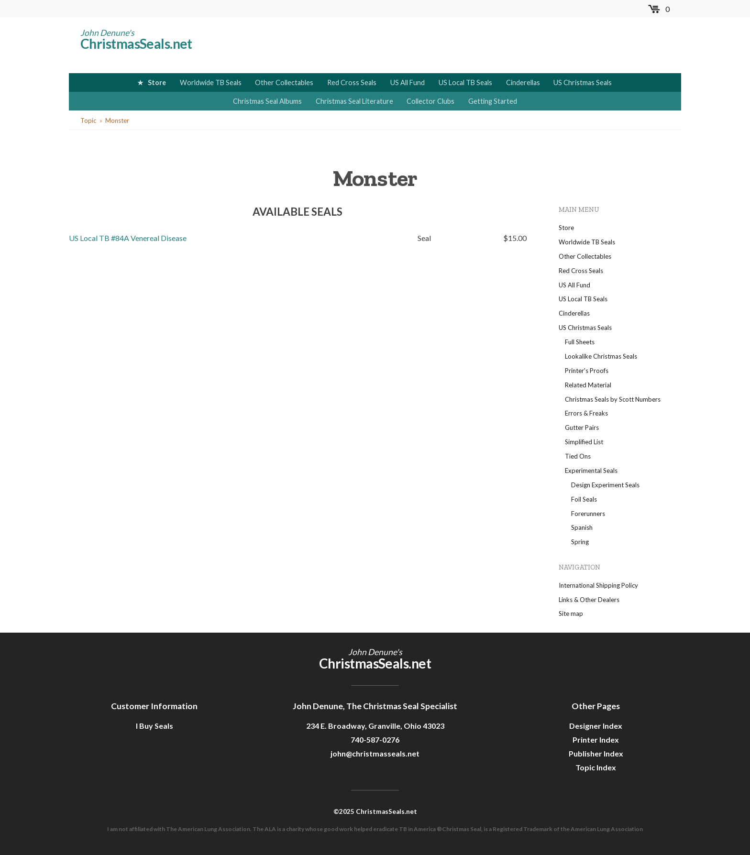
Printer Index (596, 739)
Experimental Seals (591, 470)
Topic (88, 120)
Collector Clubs (430, 101)
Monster (117, 120)
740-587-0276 (375, 739)
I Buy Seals (154, 725)
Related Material (588, 385)
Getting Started (492, 101)
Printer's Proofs (586, 370)
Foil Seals (584, 499)
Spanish (582, 527)
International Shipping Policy (598, 585)
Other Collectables (284, 82)
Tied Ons (578, 456)
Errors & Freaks (586, 413)
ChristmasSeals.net (136, 43)
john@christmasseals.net (375, 753)
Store (157, 82)
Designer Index (595, 725)
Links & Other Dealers (589, 599)
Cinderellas (523, 82)
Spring (580, 542)
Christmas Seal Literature (354, 101)
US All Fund (407, 82)
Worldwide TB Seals (211, 82)
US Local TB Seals (465, 82)
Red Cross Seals (351, 82)
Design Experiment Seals (605, 485)
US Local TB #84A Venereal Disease (128, 237)
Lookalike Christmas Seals (601, 356)
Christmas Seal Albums (267, 101)
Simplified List (584, 442)
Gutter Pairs (582, 427)
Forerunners (588, 513)
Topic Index (595, 767)
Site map (571, 613)
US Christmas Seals (582, 82)
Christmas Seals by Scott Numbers (613, 399)
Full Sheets (580, 342)
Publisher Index (596, 753)
